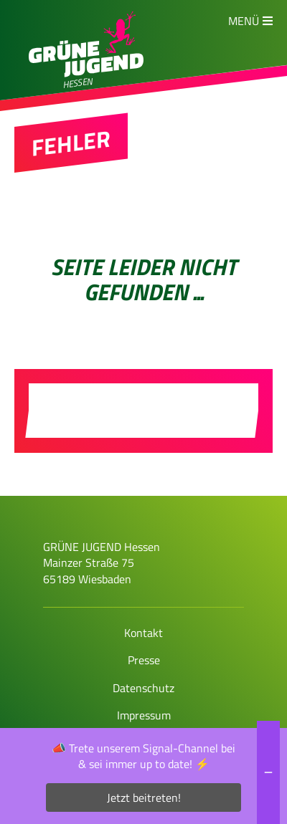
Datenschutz (143, 687)
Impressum (144, 715)
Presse (144, 660)
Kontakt (143, 632)
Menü (243, 20)
